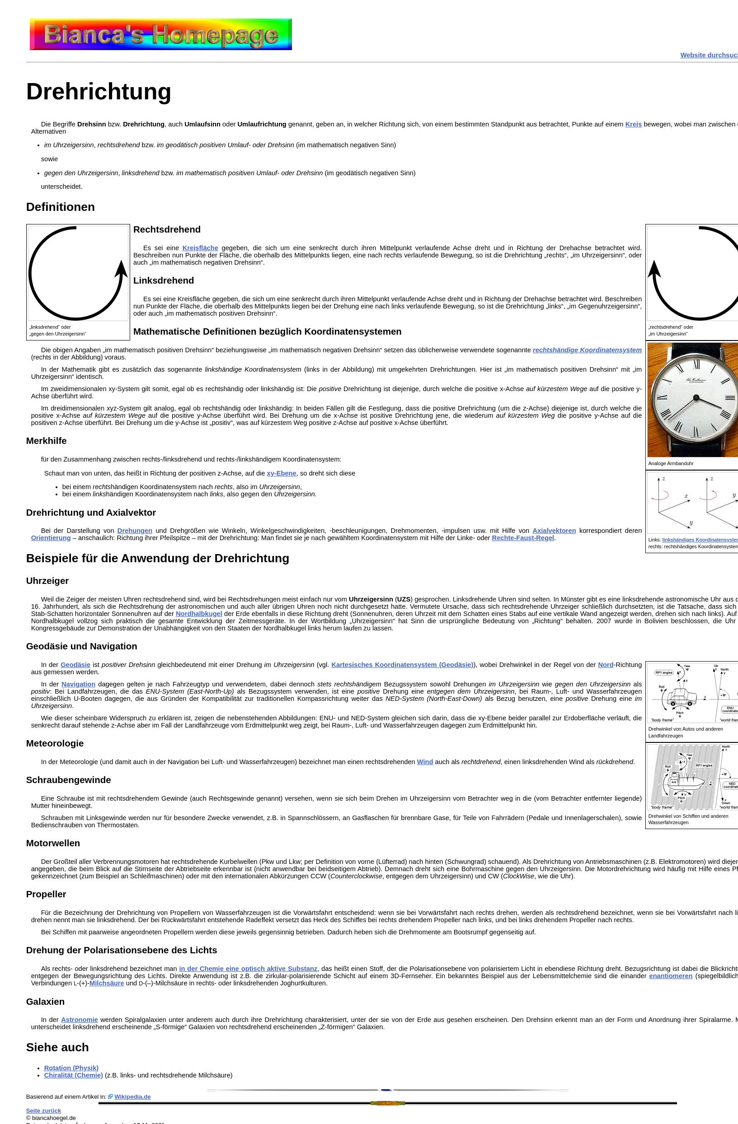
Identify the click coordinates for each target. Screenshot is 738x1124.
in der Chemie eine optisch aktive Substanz (248, 968)
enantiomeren (670, 975)
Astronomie (79, 1019)
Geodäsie (75, 664)
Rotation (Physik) (71, 1068)
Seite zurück (43, 1110)
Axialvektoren (554, 530)
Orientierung (51, 537)
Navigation (78, 684)
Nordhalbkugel (199, 613)
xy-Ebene (281, 473)
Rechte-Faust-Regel (523, 537)
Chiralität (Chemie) (73, 1075)
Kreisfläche (200, 248)
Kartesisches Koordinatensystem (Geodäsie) (402, 664)
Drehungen (135, 530)
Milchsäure (106, 983)
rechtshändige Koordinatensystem (587, 350)
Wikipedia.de (132, 1096)
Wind (425, 761)
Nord (605, 664)
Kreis (633, 124)
